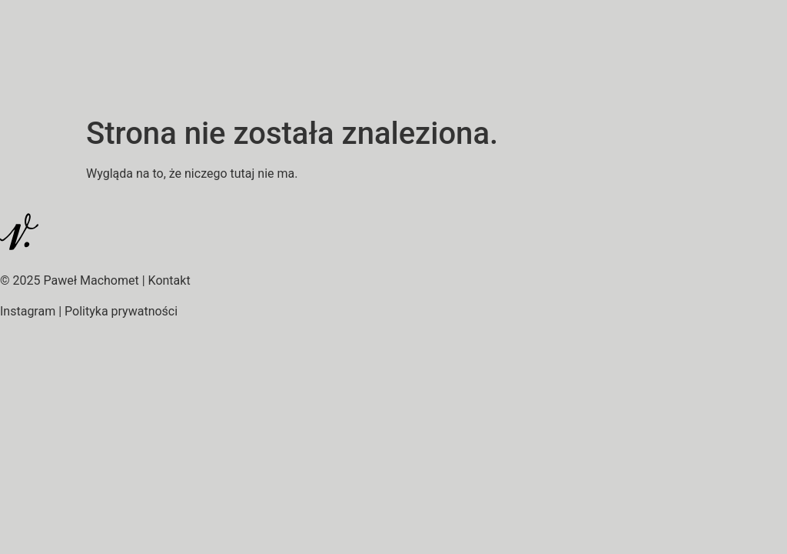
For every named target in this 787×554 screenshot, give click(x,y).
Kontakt (169, 280)
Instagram (27, 311)
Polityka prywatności (121, 311)
